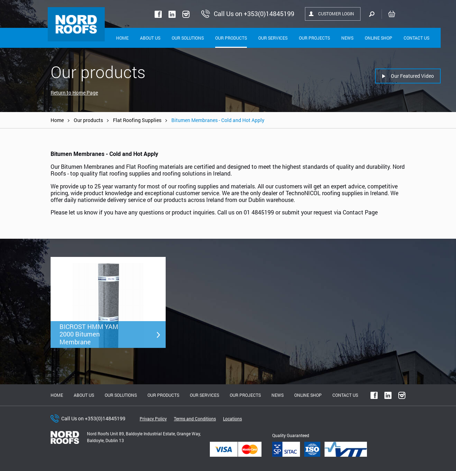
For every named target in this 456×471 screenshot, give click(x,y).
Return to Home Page (74, 92)
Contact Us (416, 38)
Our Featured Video (412, 75)
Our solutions (188, 38)
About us (84, 395)
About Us (150, 38)
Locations (232, 418)
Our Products (231, 38)
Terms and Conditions (195, 418)
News (347, 38)
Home (122, 38)
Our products (88, 120)
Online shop (378, 38)
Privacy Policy (153, 418)
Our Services (272, 38)
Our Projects (314, 38)
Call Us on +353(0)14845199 (93, 418)
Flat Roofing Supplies (137, 120)
